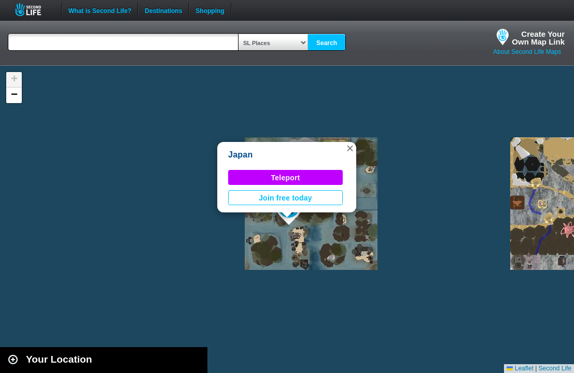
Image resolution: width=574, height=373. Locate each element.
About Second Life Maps (527, 51)
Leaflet (520, 368)
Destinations (163, 9)
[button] (350, 148)
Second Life (34, 10)
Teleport (285, 178)
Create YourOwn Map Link (538, 38)
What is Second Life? (99, 9)
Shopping (209, 9)
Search (326, 43)
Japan (240, 154)
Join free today (285, 198)
